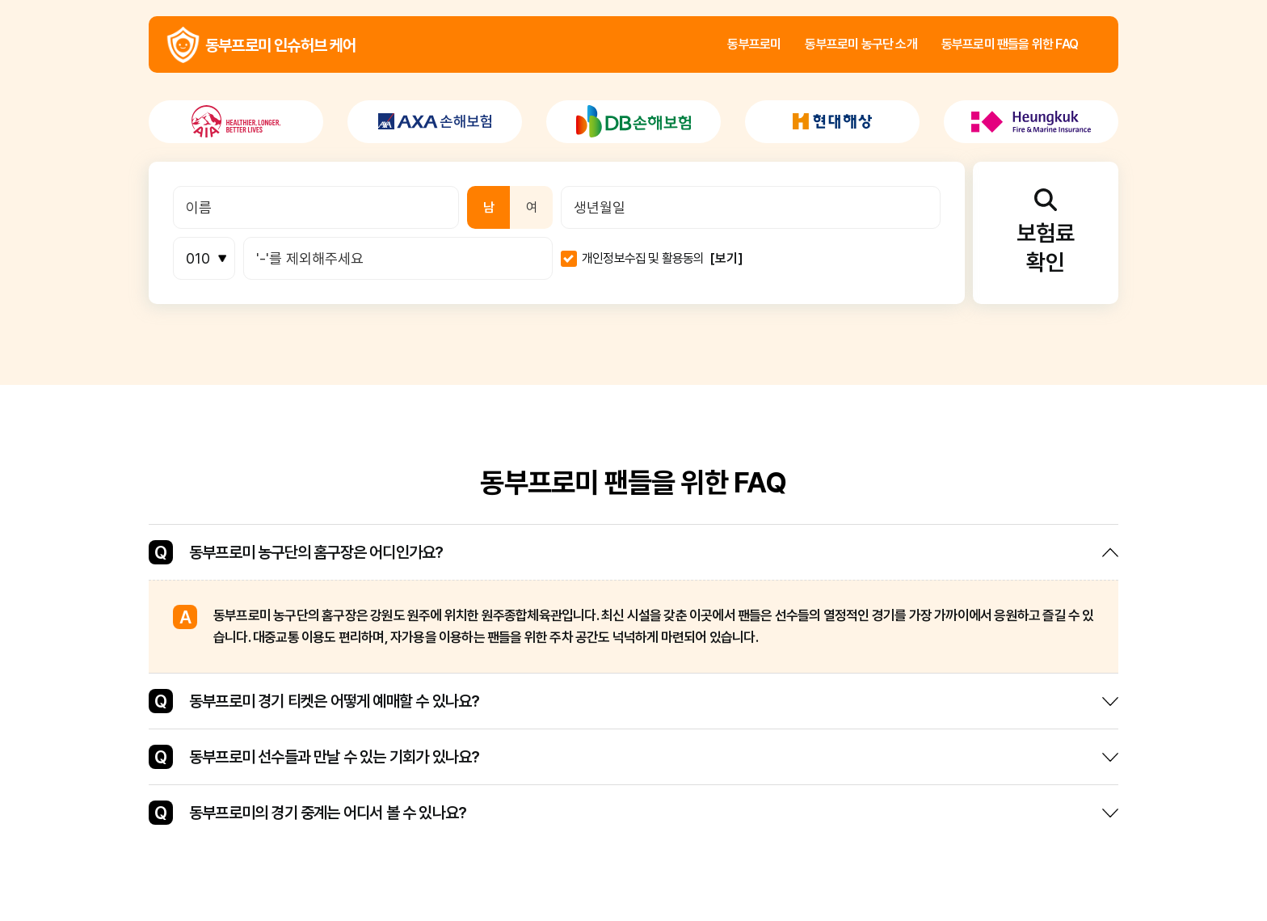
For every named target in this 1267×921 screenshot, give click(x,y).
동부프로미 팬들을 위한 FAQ (1009, 44)
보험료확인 (1046, 232)
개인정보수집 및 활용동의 (643, 258)
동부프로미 (754, 44)
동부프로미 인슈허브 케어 (183, 45)
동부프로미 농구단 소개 (860, 44)
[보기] (726, 258)
